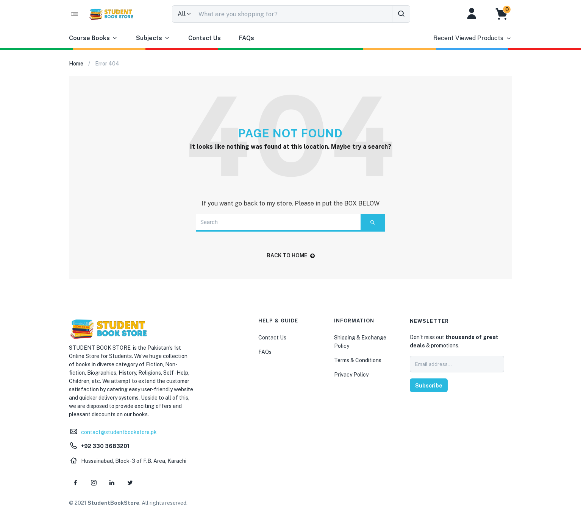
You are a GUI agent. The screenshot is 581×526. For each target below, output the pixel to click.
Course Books (93, 38)
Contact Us (204, 38)
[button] (505, 14)
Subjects (153, 38)
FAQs (246, 38)
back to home (291, 255)
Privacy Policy (351, 375)
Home (76, 64)
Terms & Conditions (357, 360)
